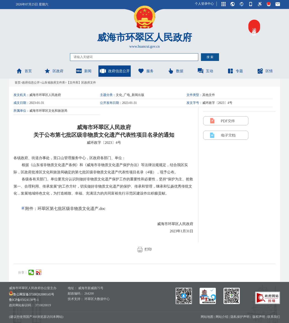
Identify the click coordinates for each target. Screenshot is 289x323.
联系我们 (273, 316)
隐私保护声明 (240, 316)
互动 (205, 71)
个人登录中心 (204, 3)
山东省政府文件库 (53, 82)
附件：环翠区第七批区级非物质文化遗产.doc (63, 208)
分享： (23, 272)
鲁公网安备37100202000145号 (31, 294)
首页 (24, 71)
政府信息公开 (115, 71)
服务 (146, 71)
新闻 (83, 71)
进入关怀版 (254, 26)
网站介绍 (222, 316)
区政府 (53, 71)
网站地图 (207, 316)
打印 (144, 249)
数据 (175, 71)
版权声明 (258, 316)
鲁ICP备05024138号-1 (24, 300)
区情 (265, 71)
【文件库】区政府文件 (81, 82)
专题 (235, 71)
